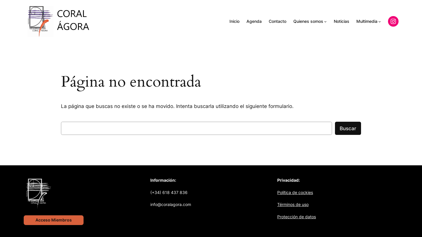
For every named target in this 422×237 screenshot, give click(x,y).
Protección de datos (296, 216)
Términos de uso (293, 204)
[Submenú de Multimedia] (379, 21)
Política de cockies (295, 192)
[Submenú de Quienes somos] (325, 21)
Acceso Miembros (53, 219)
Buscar (348, 128)
